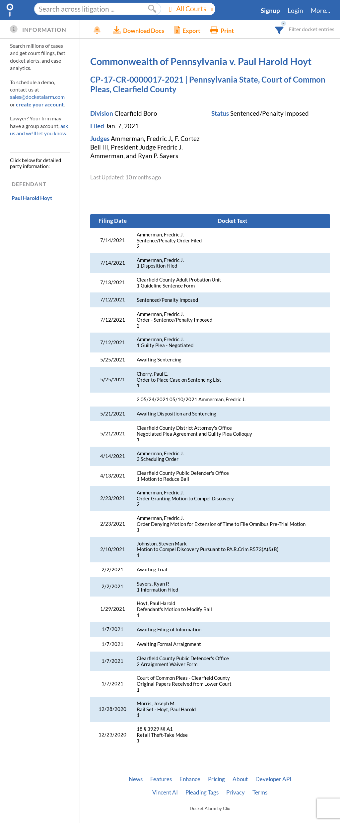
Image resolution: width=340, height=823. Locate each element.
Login (295, 10)
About (240, 779)
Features (161, 779)
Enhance (189, 779)
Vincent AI (165, 792)
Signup (270, 10)
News (136, 779)
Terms (259, 792)
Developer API (273, 779)
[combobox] (279, 29)
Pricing (216, 779)
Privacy (235, 792)
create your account (40, 104)
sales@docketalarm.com (37, 97)
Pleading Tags (202, 792)
